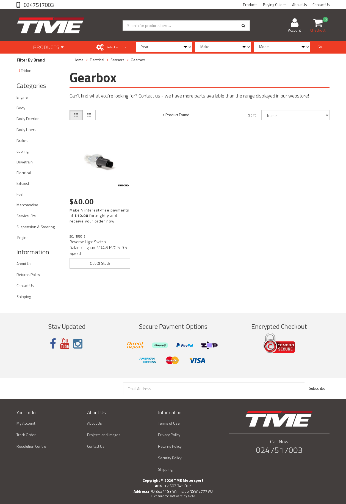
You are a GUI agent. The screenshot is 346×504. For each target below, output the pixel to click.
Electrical (23, 173)
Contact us (149, 95)
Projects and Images (103, 435)
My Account (25, 423)
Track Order (26, 435)
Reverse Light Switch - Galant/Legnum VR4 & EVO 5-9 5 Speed (98, 248)
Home (79, 60)
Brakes (22, 140)
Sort (252, 115)
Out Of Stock (100, 263)
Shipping (23, 296)
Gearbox (138, 60)
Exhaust (22, 183)
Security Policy (170, 458)
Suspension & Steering (35, 227)
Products (250, 4)
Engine (22, 97)
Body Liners (26, 129)
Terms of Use (169, 423)
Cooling (22, 151)
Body (20, 108)
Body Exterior (27, 118)
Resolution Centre (31, 446)
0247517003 (38, 5)
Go (319, 47)
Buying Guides (275, 4)
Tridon (26, 70)
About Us (299, 4)
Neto (191, 496)
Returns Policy (28, 274)
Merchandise (27, 205)
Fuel (19, 194)
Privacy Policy (169, 435)
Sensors (117, 60)
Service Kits (26, 216)
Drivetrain (24, 162)
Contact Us (321, 4)
